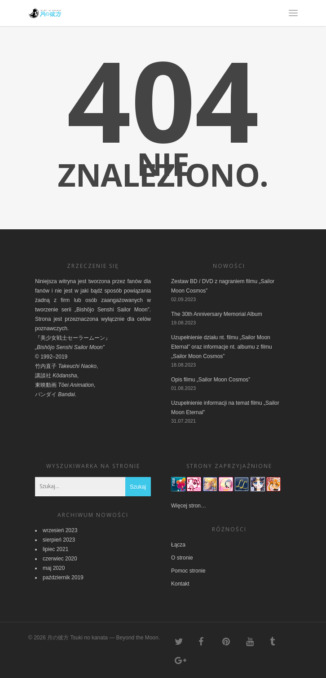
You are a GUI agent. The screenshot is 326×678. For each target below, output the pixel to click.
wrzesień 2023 (60, 530)
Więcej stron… (188, 506)
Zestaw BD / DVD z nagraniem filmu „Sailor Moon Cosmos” (222, 286)
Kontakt (180, 584)
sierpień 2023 (59, 540)
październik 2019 (63, 577)
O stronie (182, 558)
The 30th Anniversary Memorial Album (216, 314)
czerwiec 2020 (60, 559)
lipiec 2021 (55, 549)
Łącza (178, 545)
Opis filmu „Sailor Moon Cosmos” (210, 379)
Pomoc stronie (188, 571)
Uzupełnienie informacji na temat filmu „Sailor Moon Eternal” (225, 408)
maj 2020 (54, 568)
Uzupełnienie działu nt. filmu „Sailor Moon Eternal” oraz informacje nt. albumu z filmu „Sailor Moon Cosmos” (221, 346)
